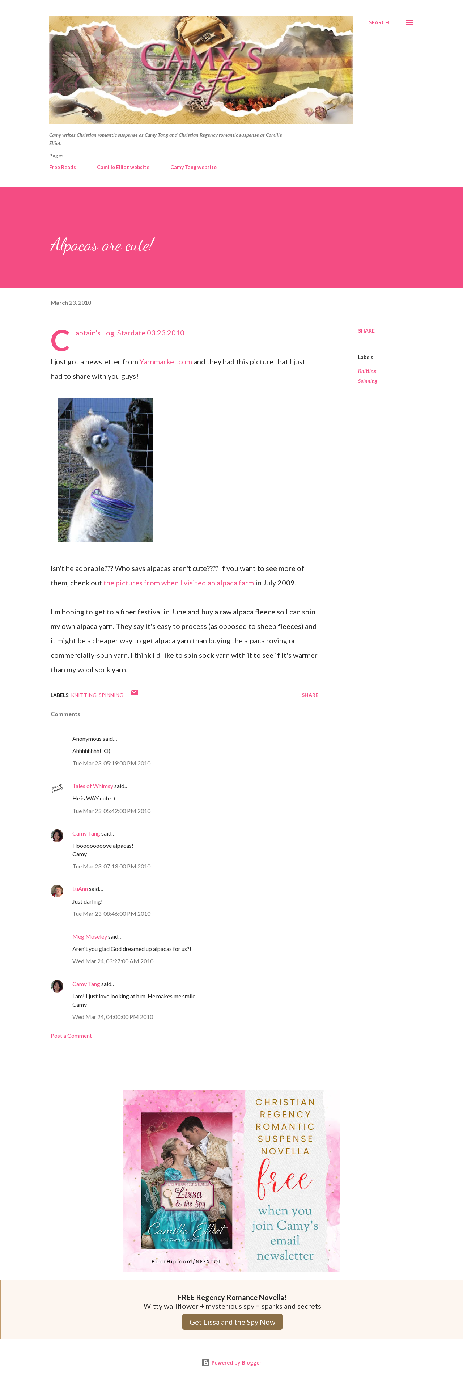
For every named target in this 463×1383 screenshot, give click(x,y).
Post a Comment (71, 1035)
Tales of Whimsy (92, 785)
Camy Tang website (193, 167)
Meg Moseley (89, 936)
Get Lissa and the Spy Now (232, 1322)
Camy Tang (86, 833)
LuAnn (80, 888)
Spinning (367, 381)
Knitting (367, 371)
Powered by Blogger (231, 1362)
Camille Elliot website (123, 167)
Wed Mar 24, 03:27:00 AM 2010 (112, 960)
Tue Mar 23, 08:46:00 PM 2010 (111, 913)
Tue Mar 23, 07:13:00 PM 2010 (111, 866)
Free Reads (62, 167)
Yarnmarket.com (166, 361)
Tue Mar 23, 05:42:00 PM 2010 (111, 810)
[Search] (379, 22)
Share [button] (366, 330)
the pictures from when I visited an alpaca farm (178, 582)
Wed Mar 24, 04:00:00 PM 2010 (112, 1016)
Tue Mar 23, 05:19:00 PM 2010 (111, 763)
